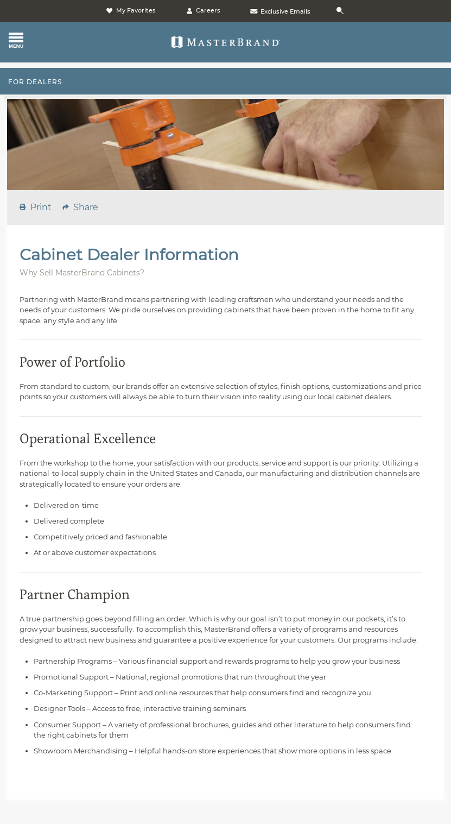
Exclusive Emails (279, 11)
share (85, 207)
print (41, 207)
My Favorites (130, 10)
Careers (202, 10)
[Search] (341, 11)
